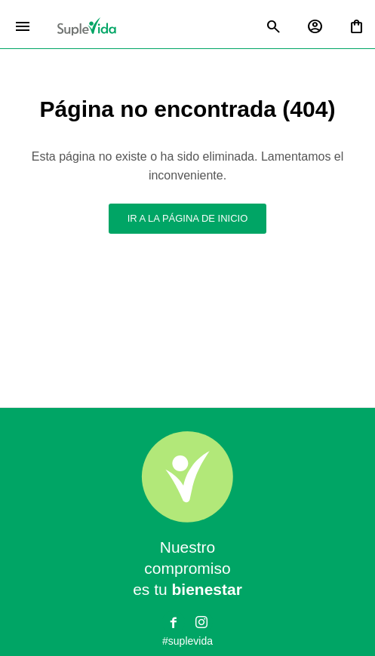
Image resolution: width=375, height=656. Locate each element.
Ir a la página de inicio (188, 218)
